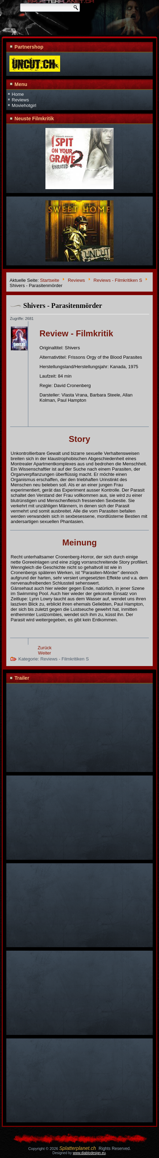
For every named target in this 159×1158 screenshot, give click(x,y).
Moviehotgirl (24, 105)
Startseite (49, 280)
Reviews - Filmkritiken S (118, 280)
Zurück (45, 647)
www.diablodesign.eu (89, 1153)
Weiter (44, 653)
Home (18, 94)
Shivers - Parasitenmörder (62, 305)
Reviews (20, 99)
